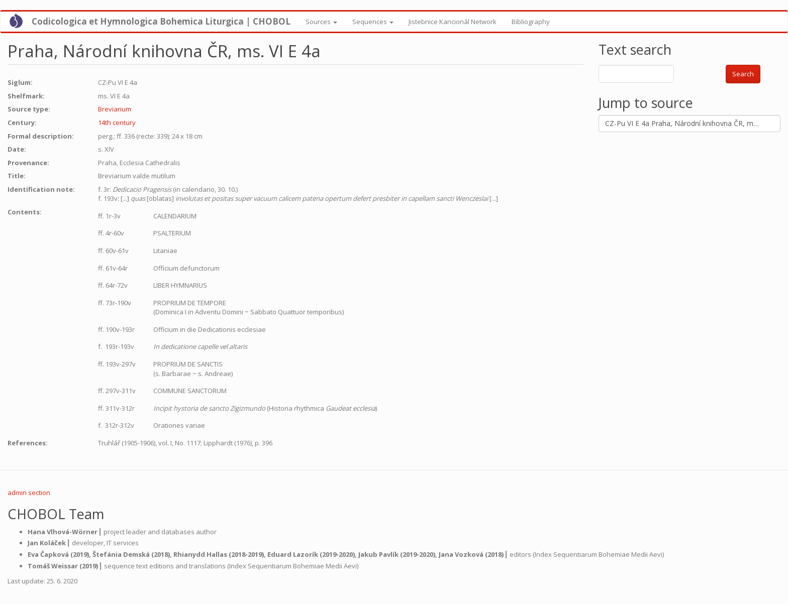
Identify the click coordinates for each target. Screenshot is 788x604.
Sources (321, 21)
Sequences (372, 21)
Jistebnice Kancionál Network (453, 21)
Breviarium (114, 108)
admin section (29, 492)
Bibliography (531, 21)
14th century (117, 122)
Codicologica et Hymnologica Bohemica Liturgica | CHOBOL (161, 21)
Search (743, 73)
